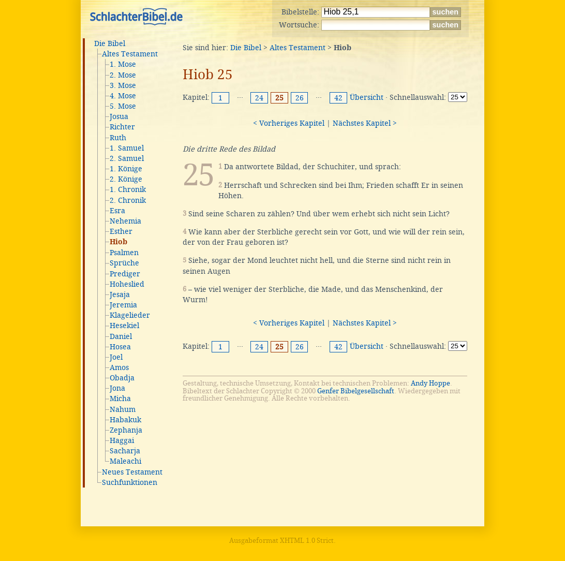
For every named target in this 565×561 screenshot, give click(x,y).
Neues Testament (132, 472)
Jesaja (120, 294)
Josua (119, 116)
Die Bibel (109, 43)
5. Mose (123, 106)
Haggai (122, 440)
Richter (122, 127)
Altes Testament (130, 54)
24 (259, 98)
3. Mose (123, 85)
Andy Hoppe (430, 383)
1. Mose (123, 64)
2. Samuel (127, 158)
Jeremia (123, 305)
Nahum (123, 409)
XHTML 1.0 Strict (307, 540)
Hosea (120, 347)
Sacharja (125, 451)
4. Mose (123, 96)
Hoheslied (127, 284)
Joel (116, 357)
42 (338, 98)
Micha (120, 398)
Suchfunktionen (129, 482)
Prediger (125, 274)
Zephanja (126, 430)
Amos (119, 367)
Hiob (118, 242)
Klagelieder (130, 315)
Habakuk (125, 420)
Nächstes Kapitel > (365, 123)
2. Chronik (128, 200)
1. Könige (126, 169)
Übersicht (366, 97)
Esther (121, 231)
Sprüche (124, 263)
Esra (117, 210)
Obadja (122, 378)
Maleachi (125, 461)
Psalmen (124, 252)
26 (299, 98)
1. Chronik (128, 189)
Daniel (121, 336)
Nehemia (125, 221)
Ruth (118, 138)
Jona (117, 388)
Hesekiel (124, 325)
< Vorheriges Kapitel (288, 123)
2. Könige (126, 179)
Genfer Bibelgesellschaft (355, 391)
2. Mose (123, 75)
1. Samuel (127, 148)
